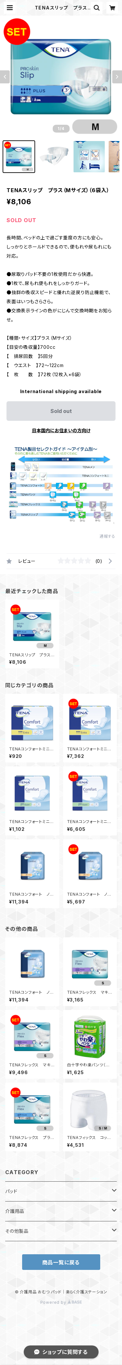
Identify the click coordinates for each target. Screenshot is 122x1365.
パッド (11, 1191)
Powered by (61, 1302)
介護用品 (14, 1211)
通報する (107, 536)
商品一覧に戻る (61, 1262)
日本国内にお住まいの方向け (61, 430)
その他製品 (17, 1231)
